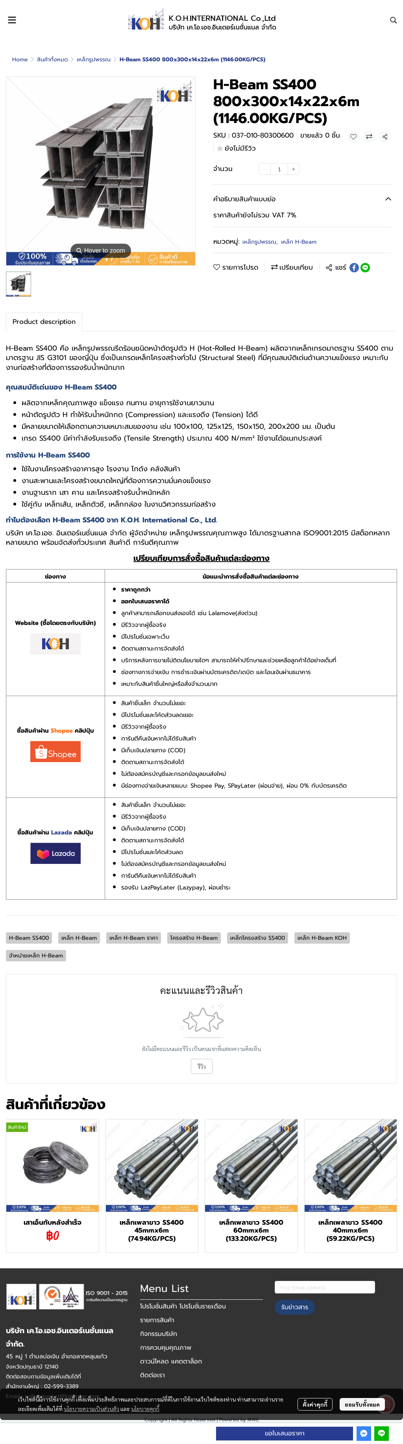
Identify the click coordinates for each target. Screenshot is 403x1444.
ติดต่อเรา (152, 1375)
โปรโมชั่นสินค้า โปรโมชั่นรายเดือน (183, 1306)
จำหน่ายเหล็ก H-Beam (36, 956)
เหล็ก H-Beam (298, 242)
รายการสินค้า (157, 1320)
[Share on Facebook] (354, 267)
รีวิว (202, 1066)
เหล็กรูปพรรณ (94, 59)
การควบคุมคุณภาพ (165, 1347)
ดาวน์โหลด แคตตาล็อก (171, 1361)
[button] (393, 20)
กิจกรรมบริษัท (158, 1334)
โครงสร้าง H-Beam (194, 938)
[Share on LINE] (365, 267)
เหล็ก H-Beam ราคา (133, 938)
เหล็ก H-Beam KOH (322, 938)
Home (20, 59)
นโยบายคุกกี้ (145, 1408)
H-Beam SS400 (29, 938)
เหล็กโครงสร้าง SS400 (257, 938)
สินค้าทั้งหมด (52, 59)
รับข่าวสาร (294, 1307)
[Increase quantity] (293, 169)
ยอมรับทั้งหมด (362, 1404)
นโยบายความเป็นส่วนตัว (91, 1408)
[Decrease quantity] (264, 169)
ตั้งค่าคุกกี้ (315, 1404)
